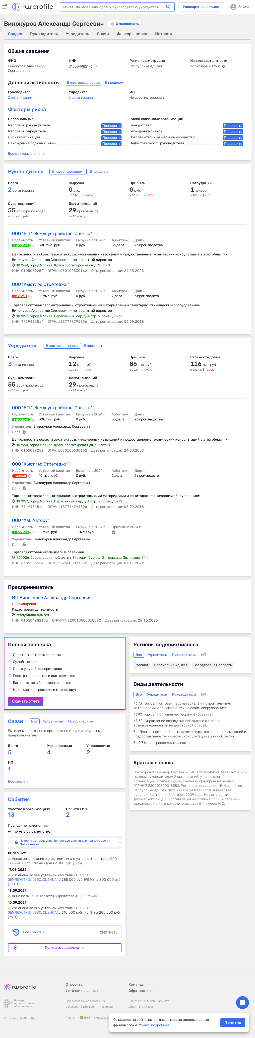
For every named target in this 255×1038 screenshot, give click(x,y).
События (19, 799)
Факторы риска (27, 109)
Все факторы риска (24, 154)
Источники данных (82, 991)
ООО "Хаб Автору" (31, 520)
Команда (136, 984)
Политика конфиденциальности (149, 1001)
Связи (15, 721)
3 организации (81, 97)
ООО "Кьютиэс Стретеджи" (40, 284)
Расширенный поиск (201, 7)
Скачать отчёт (65, 673)
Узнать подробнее (154, 1025)
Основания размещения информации (90, 1006)
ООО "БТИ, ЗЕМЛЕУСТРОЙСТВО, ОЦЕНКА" (49, 877)
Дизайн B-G (136, 1006)
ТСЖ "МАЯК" (88, 896)
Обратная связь (142, 991)
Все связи (16, 781)
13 (11, 814)
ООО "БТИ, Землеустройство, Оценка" (52, 233)
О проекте (74, 984)
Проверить (111, 126)
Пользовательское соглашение (86, 1001)
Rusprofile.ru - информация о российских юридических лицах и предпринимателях (32, 7)
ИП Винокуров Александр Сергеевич (52, 597)
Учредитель (23, 346)
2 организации (20, 97)
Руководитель (25, 171)
